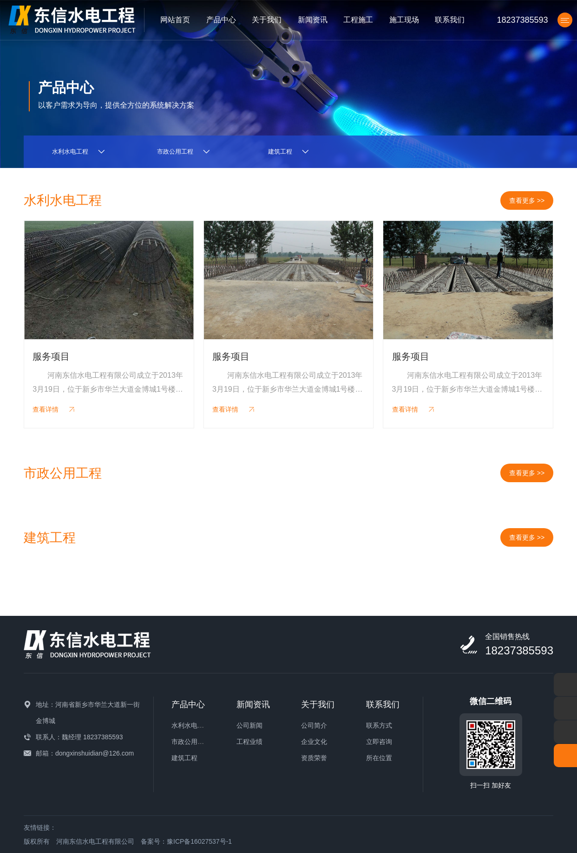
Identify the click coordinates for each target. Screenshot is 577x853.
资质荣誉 (314, 758)
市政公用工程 (190, 741)
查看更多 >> (526, 200)
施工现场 (404, 20)
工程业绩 (249, 741)
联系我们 (450, 20)
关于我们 (267, 20)
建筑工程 (184, 758)
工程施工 (358, 20)
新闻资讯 (313, 20)
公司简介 (314, 725)
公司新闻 (249, 725)
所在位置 (379, 758)
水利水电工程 (190, 725)
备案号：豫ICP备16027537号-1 (186, 841)
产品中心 (221, 20)
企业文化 (314, 741)
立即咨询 (379, 741)
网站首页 (175, 20)
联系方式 (379, 725)
